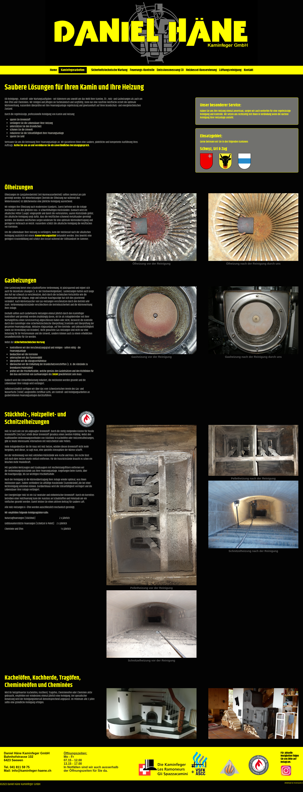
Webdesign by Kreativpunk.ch (293, 783)
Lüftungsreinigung (230, 70)
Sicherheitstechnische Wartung (109, 70)
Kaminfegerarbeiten (72, 70)
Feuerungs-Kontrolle (142, 70)
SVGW (55, 374)
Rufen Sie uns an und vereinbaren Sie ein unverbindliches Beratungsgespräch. (51, 145)
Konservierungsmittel (46, 236)
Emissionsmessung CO (170, 70)
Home (53, 70)
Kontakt (248, 70)
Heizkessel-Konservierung (201, 70)
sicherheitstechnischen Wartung (29, 342)
